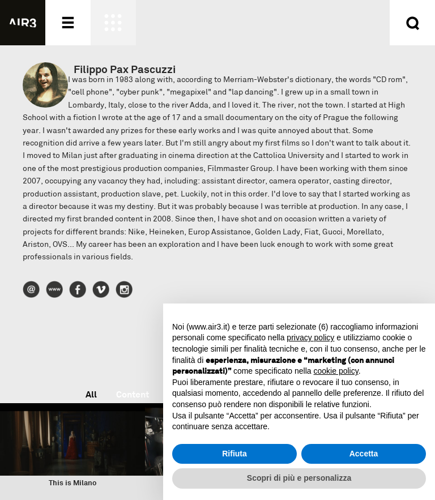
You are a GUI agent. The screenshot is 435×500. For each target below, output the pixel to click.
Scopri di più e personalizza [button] (299, 477)
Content (132, 394)
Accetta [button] (363, 453)
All (91, 394)
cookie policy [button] (336, 370)
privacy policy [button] (310, 337)
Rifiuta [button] (234, 453)
